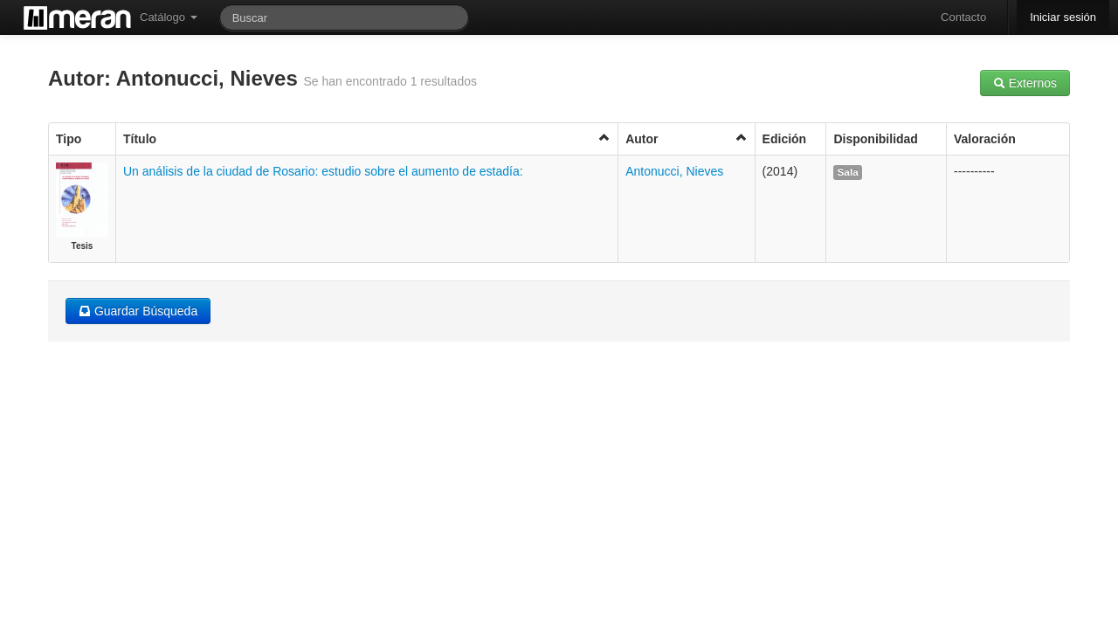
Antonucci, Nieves (674, 171)
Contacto (963, 17)
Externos (1025, 83)
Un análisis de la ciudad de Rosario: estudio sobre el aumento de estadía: (323, 171)
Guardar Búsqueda (138, 311)
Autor (686, 138)
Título (367, 138)
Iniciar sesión (1063, 17)
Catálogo (168, 17)
